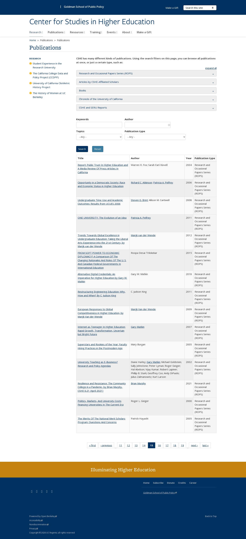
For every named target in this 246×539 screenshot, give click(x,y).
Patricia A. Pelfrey (163, 182)
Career (193, 482)
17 (168, 445)
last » (206, 445)
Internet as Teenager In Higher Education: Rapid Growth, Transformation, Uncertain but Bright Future (101, 330)
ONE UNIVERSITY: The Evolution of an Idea (102, 217)
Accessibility (36, 520)
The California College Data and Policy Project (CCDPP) (50, 75)
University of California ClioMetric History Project (51, 85)
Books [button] (82, 90)
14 (144, 445)
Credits (182, 482)
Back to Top (211, 516)
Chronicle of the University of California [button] (101, 99)
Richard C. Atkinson (141, 182)
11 (121, 445)
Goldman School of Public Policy (84, 7)
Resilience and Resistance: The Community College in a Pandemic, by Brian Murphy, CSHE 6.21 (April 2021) (102, 387)
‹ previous (107, 445)
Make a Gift (144, 32)
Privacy (33, 528)
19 (183, 445)
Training (96, 32)
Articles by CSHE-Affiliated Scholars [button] (99, 82)
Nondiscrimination (39, 524)
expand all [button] (211, 68)
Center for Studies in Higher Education (92, 22)
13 (137, 445)
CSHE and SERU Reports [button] (93, 107)
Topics (80, 131)
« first (93, 445)
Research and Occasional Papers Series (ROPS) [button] (106, 73)
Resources (77, 32)
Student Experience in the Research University (47, 65)
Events (112, 32)
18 (175, 445)
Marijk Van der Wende (143, 309)
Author (129, 119)
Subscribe (158, 482)
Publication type (135, 131)
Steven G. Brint (139, 200)
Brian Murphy (138, 383)
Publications (56, 32)
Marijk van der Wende (143, 235)
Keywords (82, 119)
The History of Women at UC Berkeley (49, 95)
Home (32, 40)
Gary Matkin (137, 326)
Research (36, 32)
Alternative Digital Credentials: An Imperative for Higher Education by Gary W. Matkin (102, 277)
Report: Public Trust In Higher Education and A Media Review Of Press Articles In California (103, 168)
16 (160, 445)
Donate (171, 482)
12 (129, 445)
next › (195, 445)
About (127, 32)
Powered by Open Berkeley (43, 516)
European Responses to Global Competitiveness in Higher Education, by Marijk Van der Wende (100, 313)
